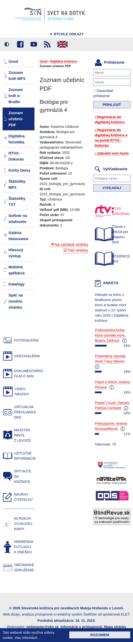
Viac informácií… (28, 638)
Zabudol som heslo (113, 153)
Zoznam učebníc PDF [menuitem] (15, 119)
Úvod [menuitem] (13, 61)
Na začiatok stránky (71, 244)
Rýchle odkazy (66, 34)
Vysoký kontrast (7, 44)
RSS (47, 44)
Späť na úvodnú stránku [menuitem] (15, 301)
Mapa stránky (115, 627)
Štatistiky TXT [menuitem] (16, 201)
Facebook (20, 44)
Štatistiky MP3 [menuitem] (16, 184)
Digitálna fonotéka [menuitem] (16, 139)
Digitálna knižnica (63, 61)
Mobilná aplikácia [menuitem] (16, 270)
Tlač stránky (77, 250)
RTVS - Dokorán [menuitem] (16, 156)
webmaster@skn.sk (42, 627)
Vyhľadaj (112, 188)
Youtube (34, 44)
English (62, 44)
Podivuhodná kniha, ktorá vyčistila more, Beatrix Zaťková (110, 335)
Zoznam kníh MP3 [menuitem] (16, 75)
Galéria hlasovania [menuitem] (18, 236)
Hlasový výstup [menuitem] (15, 253)
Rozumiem (99, 635)
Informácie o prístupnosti (81, 627)
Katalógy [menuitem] (16, 284)
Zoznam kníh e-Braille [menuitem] (15, 96)
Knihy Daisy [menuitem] (19, 170)
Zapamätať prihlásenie (103, 93)
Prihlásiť (112, 105)
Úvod (43, 61)
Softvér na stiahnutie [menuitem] (17, 218)
